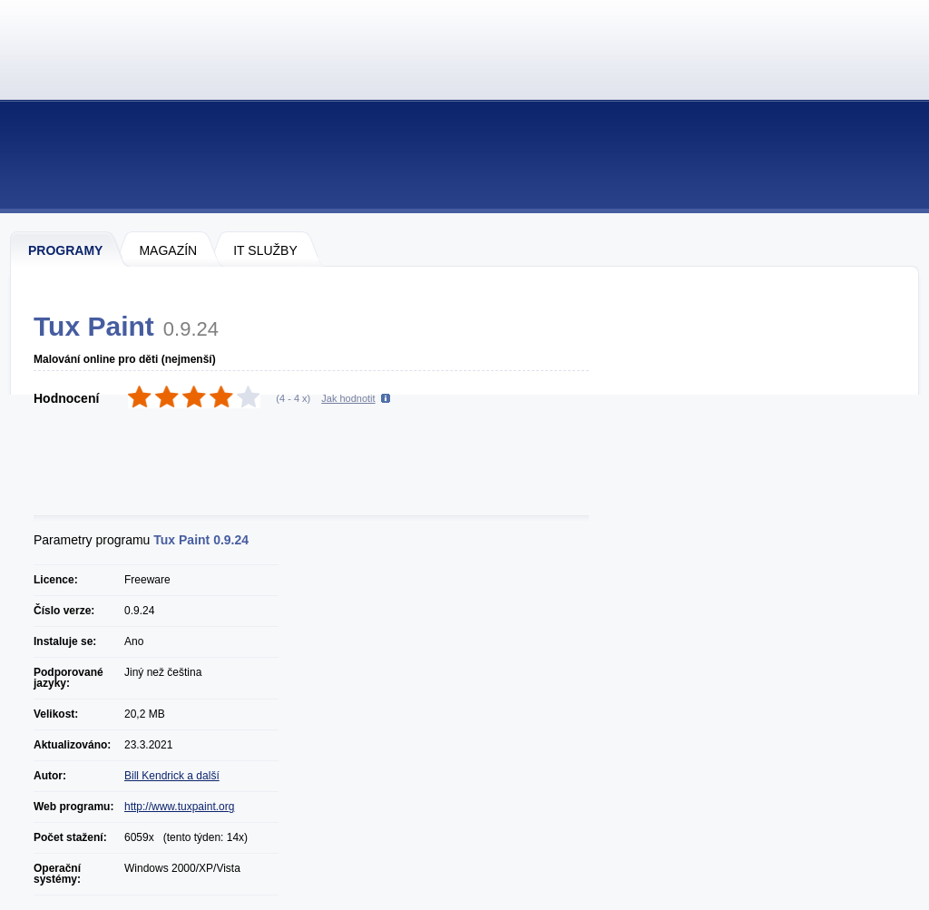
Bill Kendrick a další (172, 775)
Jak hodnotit (348, 398)
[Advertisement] (321, 463)
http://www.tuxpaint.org (179, 806)
